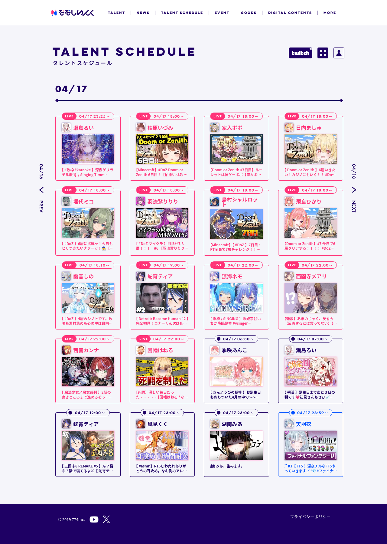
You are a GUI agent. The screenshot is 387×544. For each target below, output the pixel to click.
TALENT (116, 13)
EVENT (222, 13)
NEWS (143, 13)
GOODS (249, 13)
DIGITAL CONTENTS (290, 13)
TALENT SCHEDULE (182, 13)
